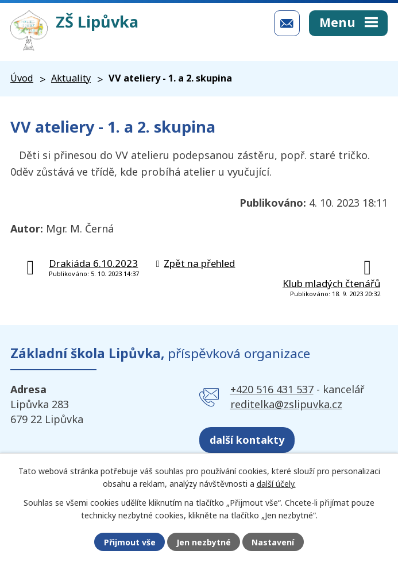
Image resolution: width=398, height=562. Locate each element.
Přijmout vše (130, 542)
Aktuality (71, 78)
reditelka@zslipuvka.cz (286, 404)
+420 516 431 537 (272, 389)
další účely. (276, 483)
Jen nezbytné (203, 542)
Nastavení (273, 542)
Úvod (21, 78)
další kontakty (247, 440)
